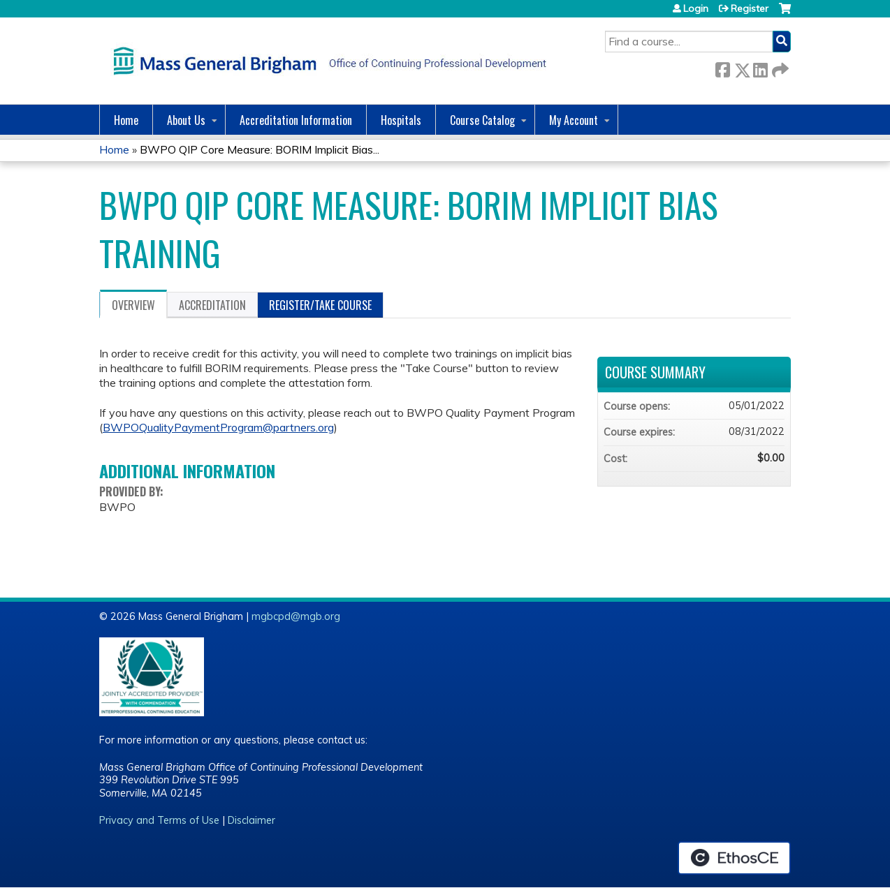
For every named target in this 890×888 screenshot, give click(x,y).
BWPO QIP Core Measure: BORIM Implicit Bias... (259, 149)
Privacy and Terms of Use (159, 820)
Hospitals (401, 120)
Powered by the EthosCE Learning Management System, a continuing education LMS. (734, 858)
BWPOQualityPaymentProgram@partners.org (218, 427)
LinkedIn (760, 67)
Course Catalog (482, 120)
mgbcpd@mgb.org (295, 616)
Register (749, 8)
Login (695, 8)
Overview (133, 305)
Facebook (722, 67)
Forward (779, 67)
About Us (186, 120)
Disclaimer (251, 820)
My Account (573, 120)
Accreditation (212, 305)
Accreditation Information (296, 120)
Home (126, 120)
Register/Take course (320, 305)
